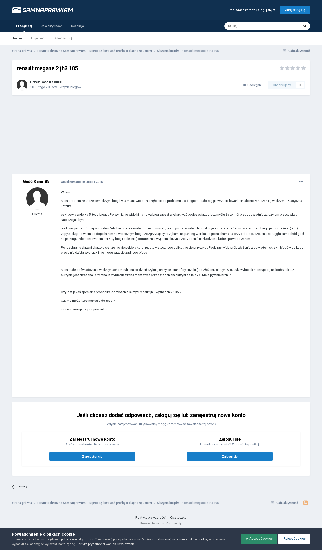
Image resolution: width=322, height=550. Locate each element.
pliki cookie (69, 539)
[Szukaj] (250, 26)
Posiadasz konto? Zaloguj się (252, 10)
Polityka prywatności (150, 517)
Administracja (64, 38)
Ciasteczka (178, 517)
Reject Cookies (293, 538)
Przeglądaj (24, 28)
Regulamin (38, 38)
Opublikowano (82, 181)
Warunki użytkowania (120, 544)
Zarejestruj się (295, 10)
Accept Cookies (257, 538)
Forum (17, 38)
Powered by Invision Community (160, 523)
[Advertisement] (161, 134)
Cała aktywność (51, 26)
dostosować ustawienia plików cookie (180, 539)
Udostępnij (252, 85)
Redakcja (77, 26)
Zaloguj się (230, 456)
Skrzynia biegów (69, 87)
